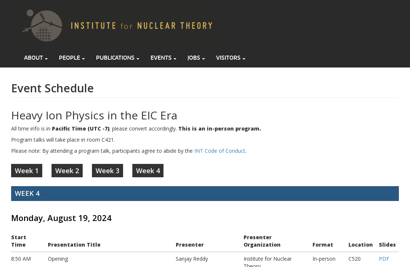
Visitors (230, 58)
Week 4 (148, 170)
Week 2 (67, 170)
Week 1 (27, 170)
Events (163, 58)
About (36, 58)
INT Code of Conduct (219, 150)
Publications (117, 58)
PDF (384, 258)
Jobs (196, 58)
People (72, 58)
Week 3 (107, 170)
